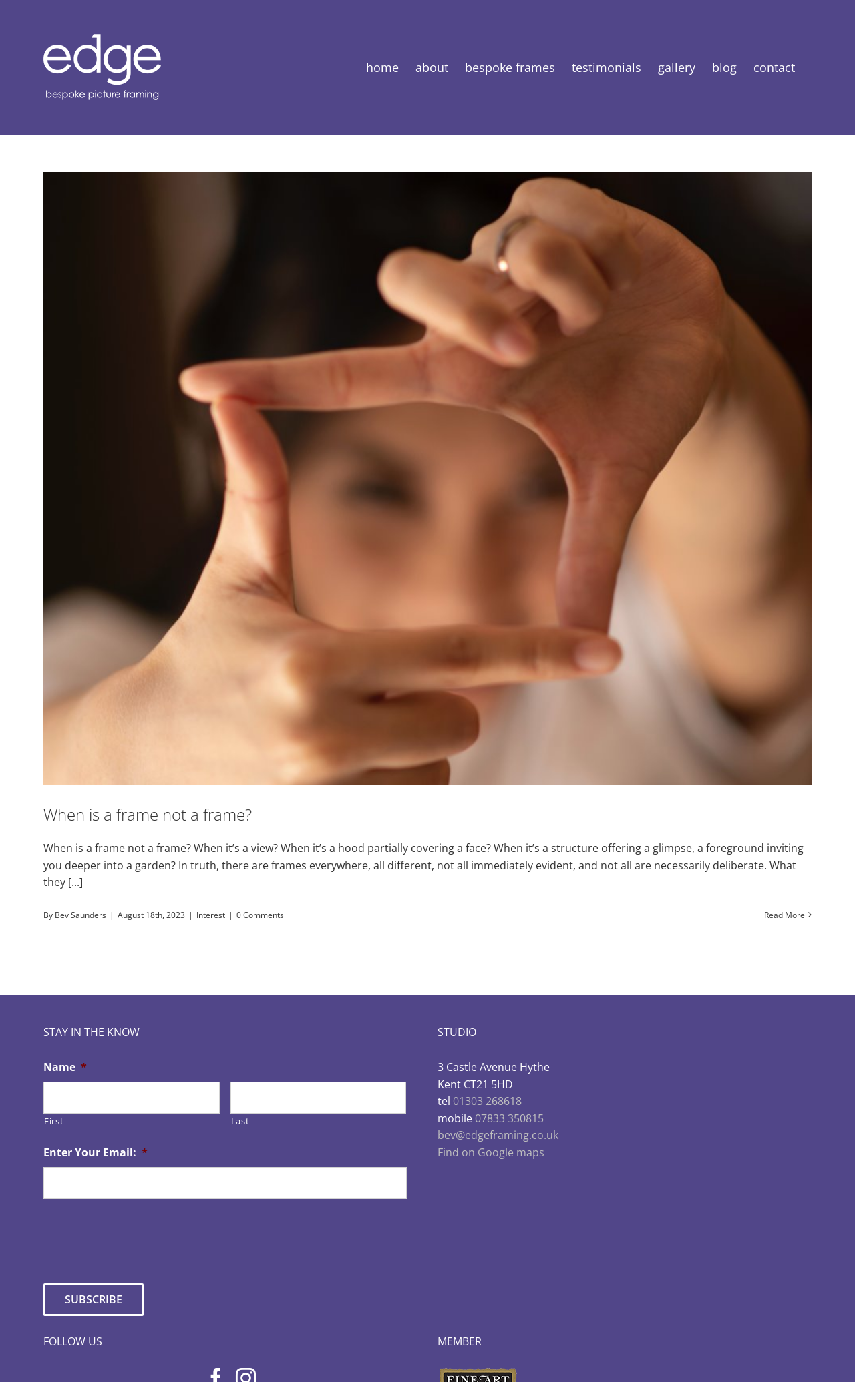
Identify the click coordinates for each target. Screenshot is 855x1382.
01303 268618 (487, 1101)
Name (65, 1067)
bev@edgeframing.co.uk (498, 1135)
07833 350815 (509, 1118)
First (53, 1121)
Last (240, 1121)
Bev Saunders (80, 915)
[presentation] (144, 1236)
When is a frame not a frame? (147, 814)
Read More (784, 915)
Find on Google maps (491, 1152)
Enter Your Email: (95, 1153)
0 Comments (260, 915)
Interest (210, 915)
